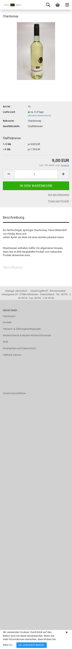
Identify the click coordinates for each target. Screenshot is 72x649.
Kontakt (7, 322)
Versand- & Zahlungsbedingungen (22, 328)
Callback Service (12, 354)
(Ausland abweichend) (39, 115)
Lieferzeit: (9, 111)
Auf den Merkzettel (58, 194)
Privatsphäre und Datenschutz (19, 348)
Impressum (9, 316)
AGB (5, 341)
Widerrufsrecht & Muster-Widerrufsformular (27, 335)
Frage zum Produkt (58, 201)
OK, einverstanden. (31, 645)
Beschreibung (13, 217)
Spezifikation (13, 267)
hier (10, 644)
